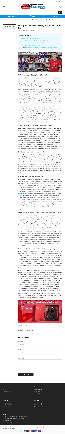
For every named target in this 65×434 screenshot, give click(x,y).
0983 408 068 (8, 420)
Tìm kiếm (5, 393)
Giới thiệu (5, 389)
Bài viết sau (29, 330)
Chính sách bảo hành (38, 406)
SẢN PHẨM (36, 428)
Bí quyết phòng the (7, 391)
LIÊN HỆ (4, 414)
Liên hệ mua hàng (38, 389)
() (60, 7)
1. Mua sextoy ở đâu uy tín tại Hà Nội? (31, 38)
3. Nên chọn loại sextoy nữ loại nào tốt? (34, 43)
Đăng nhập (57, 1)
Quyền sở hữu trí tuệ (7, 406)
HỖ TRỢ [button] (35, 387)
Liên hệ (54, 16)
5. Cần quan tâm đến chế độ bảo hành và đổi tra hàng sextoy (41, 47)
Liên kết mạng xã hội (38, 393)
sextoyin (13, 428)
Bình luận (26, 374)
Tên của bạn (20, 341)
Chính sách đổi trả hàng (39, 405)
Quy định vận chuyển (38, 403)
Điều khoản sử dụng (7, 403)
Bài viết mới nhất (9, 26)
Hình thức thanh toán (38, 391)
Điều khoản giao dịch (7, 405)
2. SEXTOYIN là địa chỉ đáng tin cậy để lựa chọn (36, 40)
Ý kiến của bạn (21, 358)
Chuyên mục (10, 16)
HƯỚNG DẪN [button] (5, 400)
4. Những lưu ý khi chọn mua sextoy (33, 45)
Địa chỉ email (21, 350)
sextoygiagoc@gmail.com (10, 422)
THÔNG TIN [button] (5, 387)
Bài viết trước (22, 330)
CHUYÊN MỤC (44, 428)
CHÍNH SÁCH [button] (36, 400)
